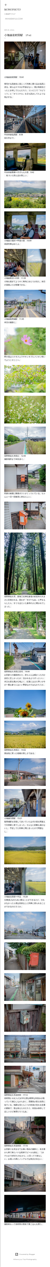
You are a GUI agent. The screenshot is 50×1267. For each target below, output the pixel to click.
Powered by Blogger (25, 1254)
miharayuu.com (14, 19)
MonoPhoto (12, 9)
